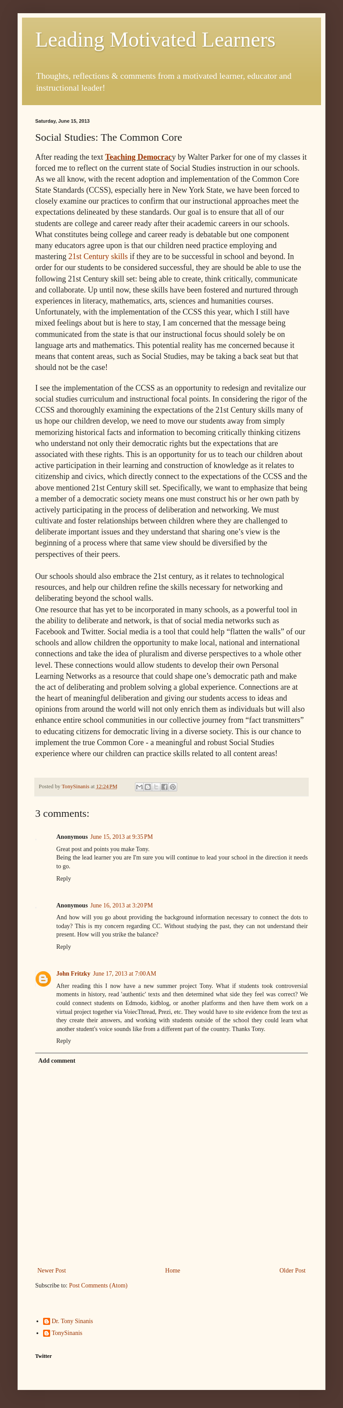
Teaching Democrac (138, 157)
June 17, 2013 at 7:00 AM (124, 973)
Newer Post (51, 1270)
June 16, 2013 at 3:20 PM (122, 905)
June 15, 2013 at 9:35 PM (122, 837)
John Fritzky (73, 973)
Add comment (56, 1060)
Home (172, 1270)
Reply (63, 878)
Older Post (293, 1270)
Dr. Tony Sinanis (72, 1321)
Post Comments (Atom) (98, 1285)
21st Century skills (98, 256)
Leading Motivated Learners (155, 39)
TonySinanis (67, 1333)
